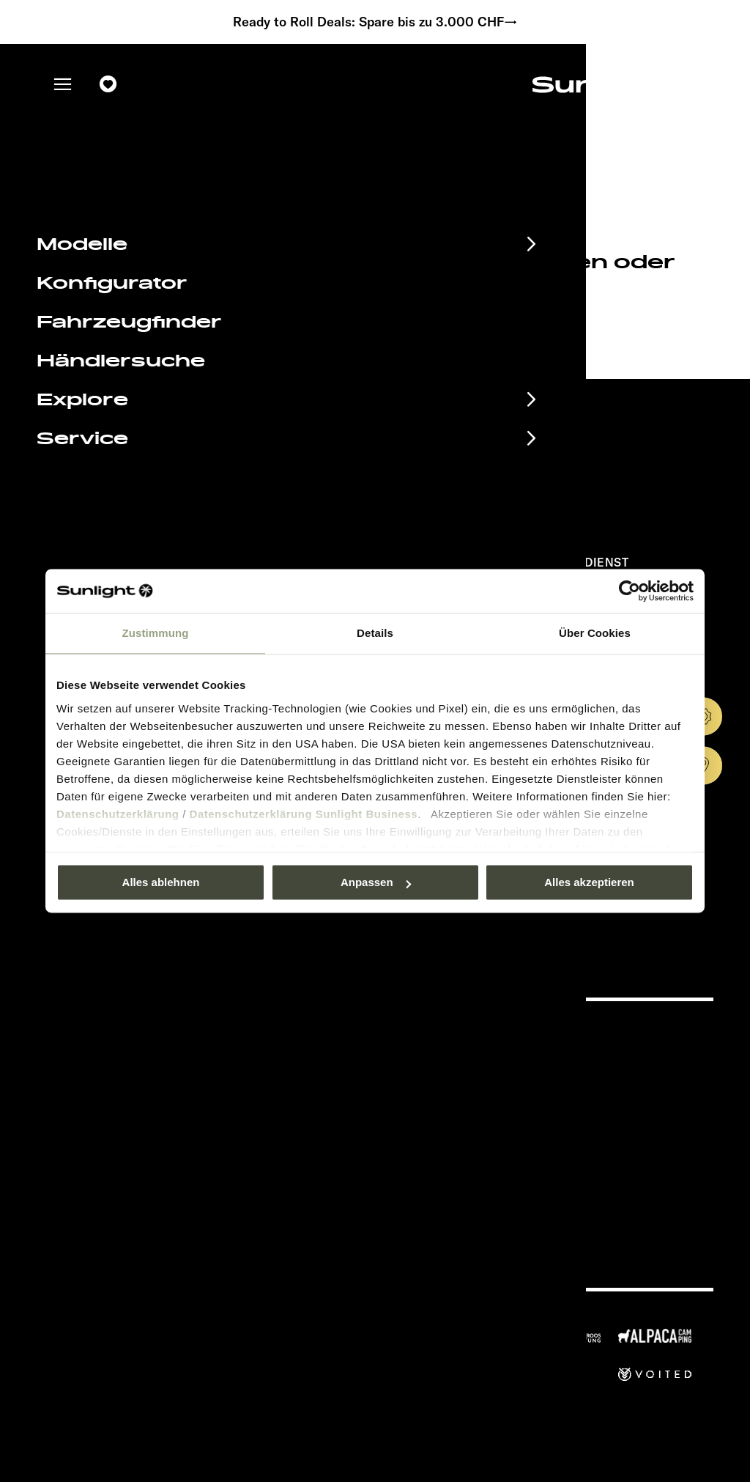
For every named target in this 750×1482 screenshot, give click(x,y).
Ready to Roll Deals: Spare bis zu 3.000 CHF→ (375, 22)
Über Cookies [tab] (595, 633)
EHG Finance (114, 1083)
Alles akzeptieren (589, 882)
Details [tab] (375, 633)
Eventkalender (122, 1035)
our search (382, 326)
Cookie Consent (483, 1122)
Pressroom (470, 1034)
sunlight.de (180, 326)
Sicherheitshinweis (490, 1100)
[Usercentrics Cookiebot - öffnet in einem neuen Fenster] (629, 591)
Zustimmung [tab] (155, 633)
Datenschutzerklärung (117, 814)
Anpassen (376, 882)
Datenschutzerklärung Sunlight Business (304, 814)
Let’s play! (469, 1165)
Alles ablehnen (161, 882)
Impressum (471, 1056)
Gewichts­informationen (501, 1143)
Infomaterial (109, 1059)
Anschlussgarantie (143, 1107)
